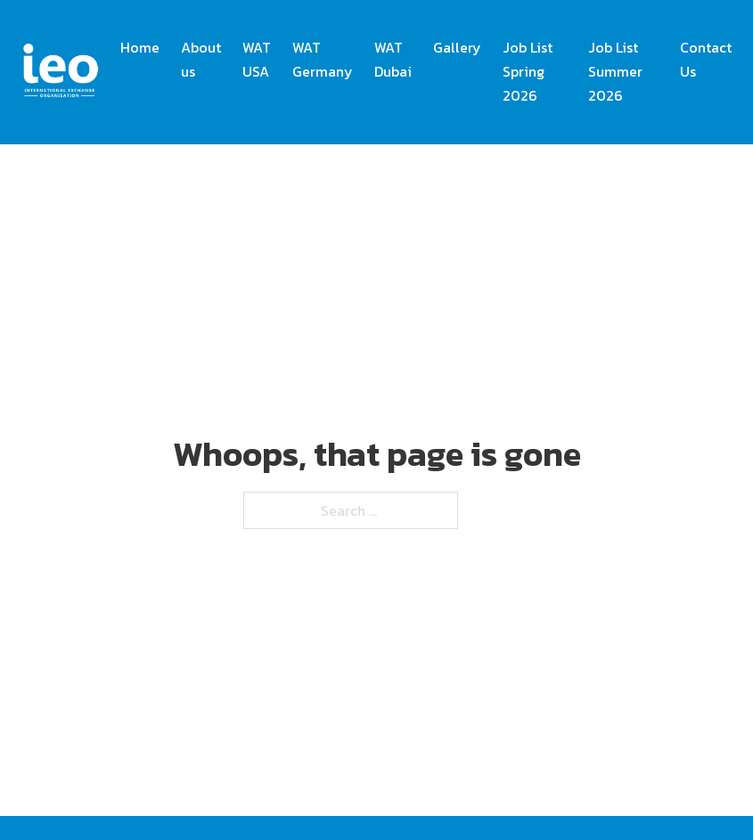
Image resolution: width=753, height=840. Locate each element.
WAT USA (256, 59)
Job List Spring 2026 (527, 71)
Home (140, 47)
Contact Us (706, 59)
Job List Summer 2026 (615, 71)
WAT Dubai (393, 59)
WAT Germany (322, 59)
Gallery (457, 47)
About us (201, 59)
